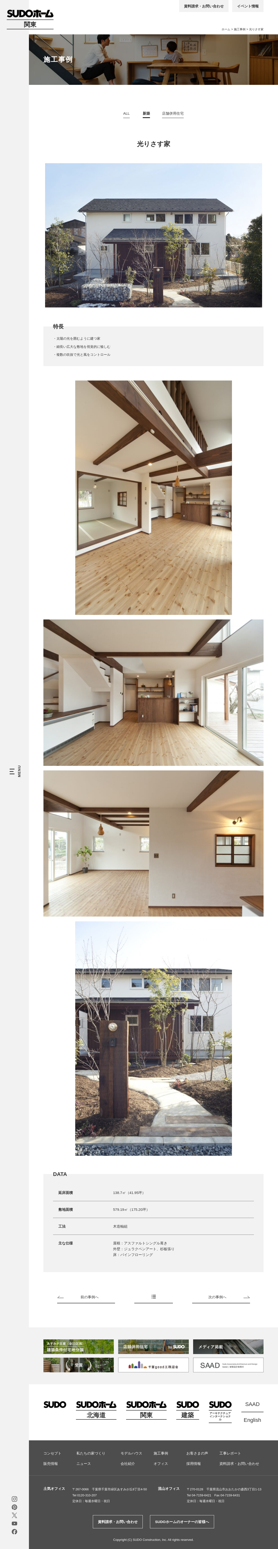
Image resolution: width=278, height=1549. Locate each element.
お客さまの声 (197, 1453)
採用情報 (193, 1464)
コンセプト (52, 1453)
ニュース (83, 1464)
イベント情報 (248, 6)
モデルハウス (131, 1453)
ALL (126, 113)
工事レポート (230, 1453)
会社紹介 (128, 1464)
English (252, 1420)
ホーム (226, 29)
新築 (146, 113)
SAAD (252, 1404)
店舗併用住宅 (173, 113)
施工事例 (239, 29)
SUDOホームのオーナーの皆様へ (182, 1522)
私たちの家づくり (90, 1453)
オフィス (161, 1464)
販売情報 (50, 1464)
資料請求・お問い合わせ (204, 6)
